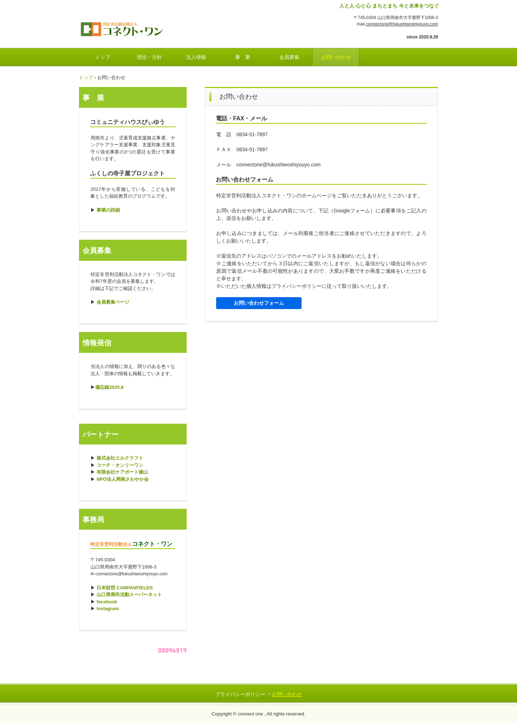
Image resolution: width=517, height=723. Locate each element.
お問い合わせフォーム (259, 303)
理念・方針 (149, 57)
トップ (102, 57)
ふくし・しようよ (129, 27)
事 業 (242, 57)
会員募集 (289, 57)
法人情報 (196, 57)
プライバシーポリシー (240, 694)
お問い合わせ (336, 57)
